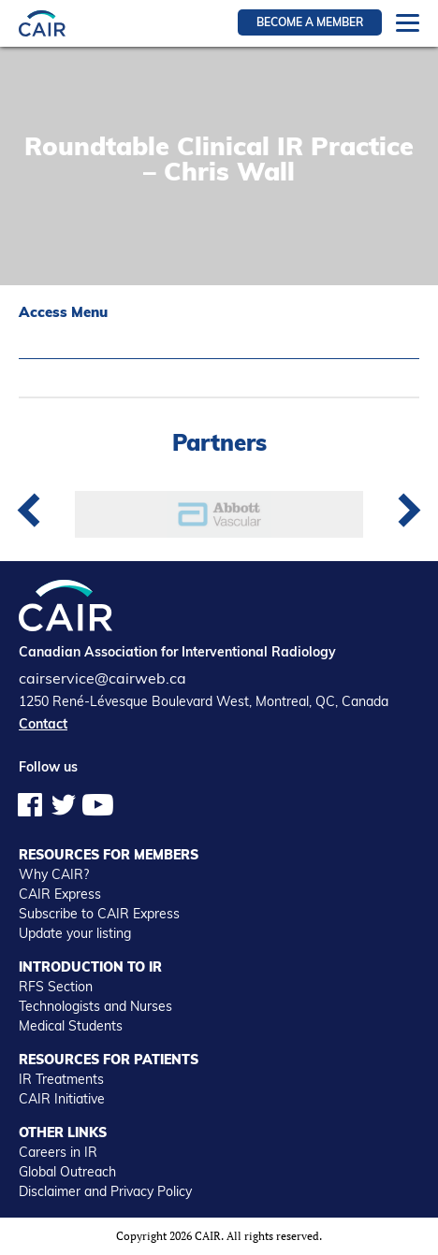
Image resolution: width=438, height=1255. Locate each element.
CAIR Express (60, 894)
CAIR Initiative (62, 1098)
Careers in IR (58, 1152)
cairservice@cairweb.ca (102, 678)
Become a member (309, 22)
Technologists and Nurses (95, 1006)
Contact (43, 723)
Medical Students (71, 1025)
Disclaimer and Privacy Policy (105, 1191)
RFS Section (56, 986)
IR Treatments (61, 1079)
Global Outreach (67, 1171)
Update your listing (75, 933)
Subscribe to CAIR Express (99, 913)
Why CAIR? (54, 874)
